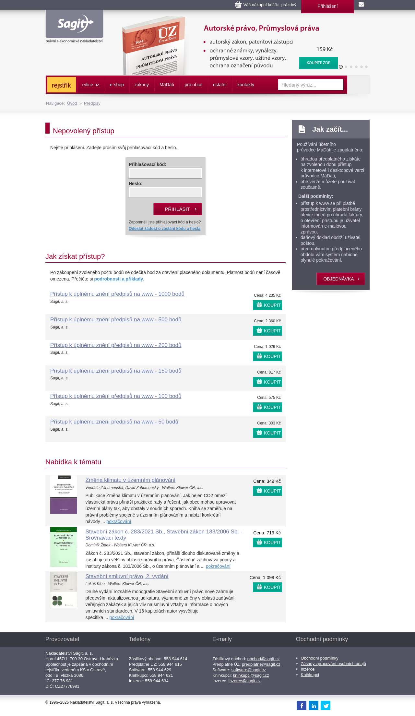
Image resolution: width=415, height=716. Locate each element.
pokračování (118, 521)
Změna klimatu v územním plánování (131, 480)
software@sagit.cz (248, 669)
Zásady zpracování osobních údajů (333, 663)
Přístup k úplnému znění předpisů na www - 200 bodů (115, 345)
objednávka (338, 278)
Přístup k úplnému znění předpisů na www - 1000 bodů (117, 294)
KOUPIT (272, 305)
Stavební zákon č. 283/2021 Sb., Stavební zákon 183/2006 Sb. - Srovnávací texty (164, 535)
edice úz (90, 84)
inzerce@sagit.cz (245, 680)
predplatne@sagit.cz (261, 664)
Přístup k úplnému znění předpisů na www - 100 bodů (115, 396)
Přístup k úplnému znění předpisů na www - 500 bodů (115, 319)
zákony (142, 84)
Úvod (72, 103)
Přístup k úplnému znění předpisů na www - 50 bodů (114, 422)
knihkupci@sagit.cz (251, 675)
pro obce (193, 84)
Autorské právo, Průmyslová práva (226, 19)
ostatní (220, 84)
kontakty (245, 84)
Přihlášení (327, 6)
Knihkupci (310, 674)
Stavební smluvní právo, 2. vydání (127, 576)
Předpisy (92, 103)
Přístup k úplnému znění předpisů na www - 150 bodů (115, 371)
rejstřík (61, 85)
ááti (167, 84)
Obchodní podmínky (319, 658)
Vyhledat (358, 84)
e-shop (117, 84)
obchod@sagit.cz (263, 658)
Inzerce (308, 669)
